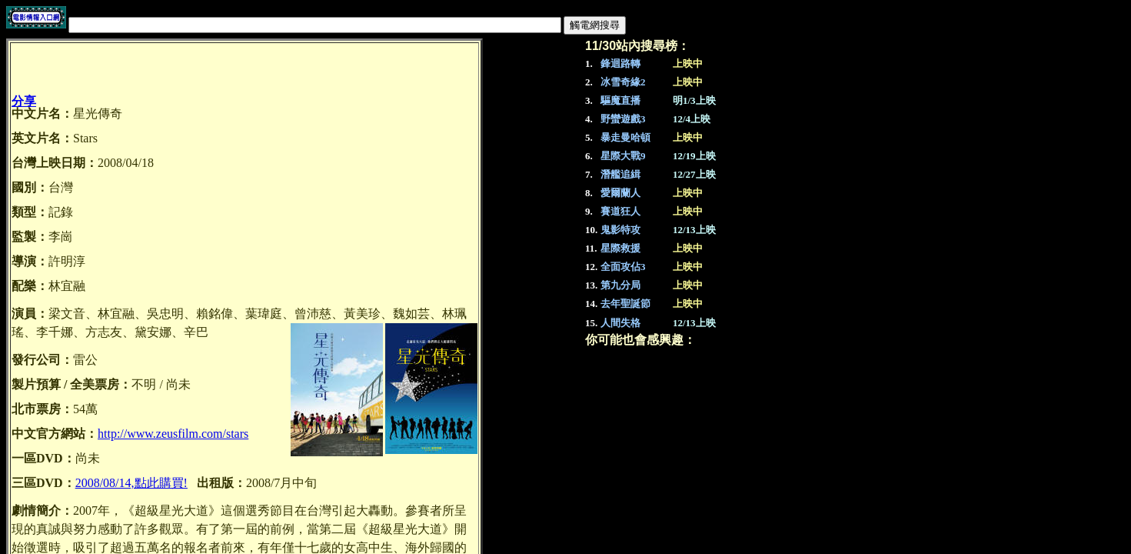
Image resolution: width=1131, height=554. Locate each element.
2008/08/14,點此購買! (131, 482)
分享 (24, 101)
